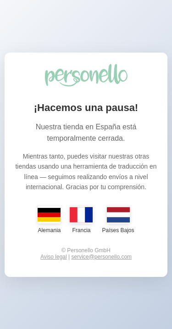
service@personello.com (102, 257)
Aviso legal (53, 257)
